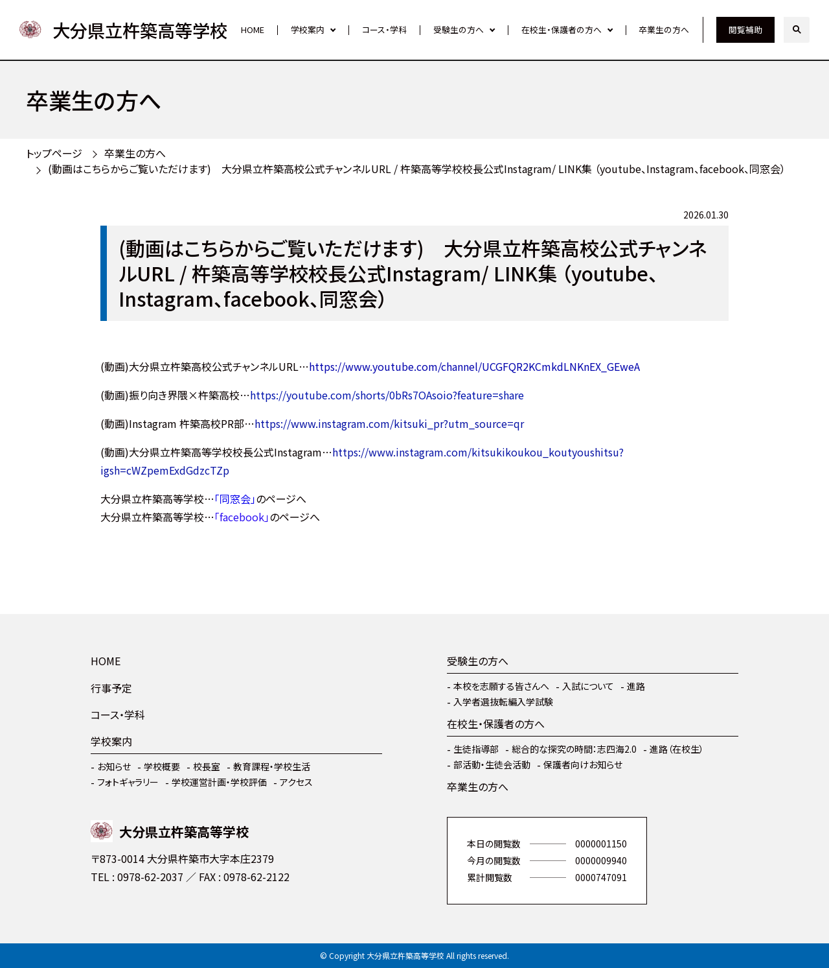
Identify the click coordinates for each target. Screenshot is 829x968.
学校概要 (162, 766)
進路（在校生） (677, 748)
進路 (636, 685)
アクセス (296, 781)
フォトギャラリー (128, 781)
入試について (588, 685)
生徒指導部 (476, 748)
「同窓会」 (235, 498)
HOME (252, 29)
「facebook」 (241, 517)
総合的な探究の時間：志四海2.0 (574, 748)
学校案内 (307, 29)
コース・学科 (384, 29)
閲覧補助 (745, 29)
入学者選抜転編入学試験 (503, 701)
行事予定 (111, 688)
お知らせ (114, 766)
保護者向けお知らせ (582, 764)
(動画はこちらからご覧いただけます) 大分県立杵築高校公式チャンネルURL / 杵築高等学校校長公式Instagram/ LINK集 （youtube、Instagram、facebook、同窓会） (417, 168)
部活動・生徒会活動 (491, 764)
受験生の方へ (458, 29)
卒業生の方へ (664, 29)
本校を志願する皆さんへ (501, 685)
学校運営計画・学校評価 (219, 781)
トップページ (54, 153)
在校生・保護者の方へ (561, 29)
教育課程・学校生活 (271, 766)
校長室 (206, 766)
